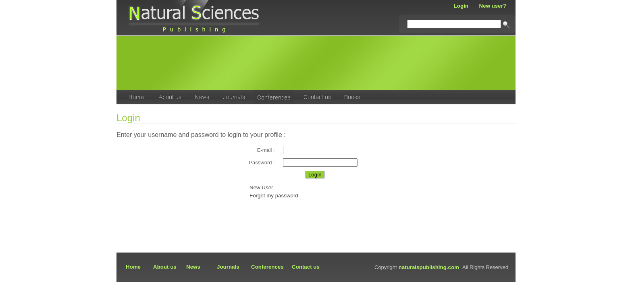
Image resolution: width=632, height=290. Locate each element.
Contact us (306, 267)
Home (133, 267)
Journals (228, 267)
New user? (492, 6)
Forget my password (273, 196)
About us (165, 267)
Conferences (267, 267)
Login (461, 6)
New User (261, 187)
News (193, 267)
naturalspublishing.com (429, 267)
